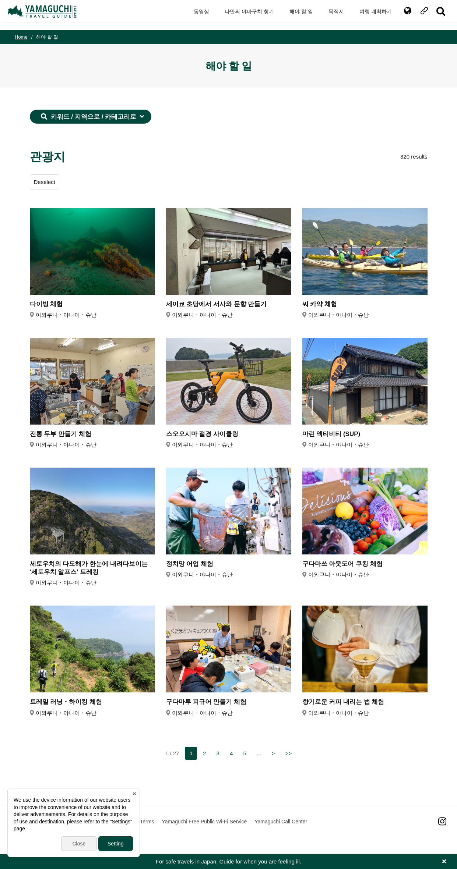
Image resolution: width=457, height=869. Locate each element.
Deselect (44, 182)
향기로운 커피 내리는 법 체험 (343, 701)
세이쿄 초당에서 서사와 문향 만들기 (216, 304)
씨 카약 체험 (319, 304)
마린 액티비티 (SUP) (331, 433)
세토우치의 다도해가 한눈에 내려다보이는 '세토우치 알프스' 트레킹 (89, 567)
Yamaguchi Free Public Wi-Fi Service (204, 821)
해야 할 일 (294, 14)
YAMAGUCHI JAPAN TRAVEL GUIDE (50, 15)
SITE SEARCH (434, 15)
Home (21, 37)
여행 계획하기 (368, 14)
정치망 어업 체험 (189, 563)
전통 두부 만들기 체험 (60, 433)
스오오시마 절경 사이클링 (202, 433)
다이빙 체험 (46, 304)
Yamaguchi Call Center (280, 821)
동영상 (194, 14)
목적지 (329, 14)
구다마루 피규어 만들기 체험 (206, 701)
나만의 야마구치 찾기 (242, 14)
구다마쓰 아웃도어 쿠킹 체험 (342, 563)
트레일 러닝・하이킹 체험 (66, 701)
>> (288, 753)
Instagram (442, 821)
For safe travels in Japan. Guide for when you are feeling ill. (228, 861)
